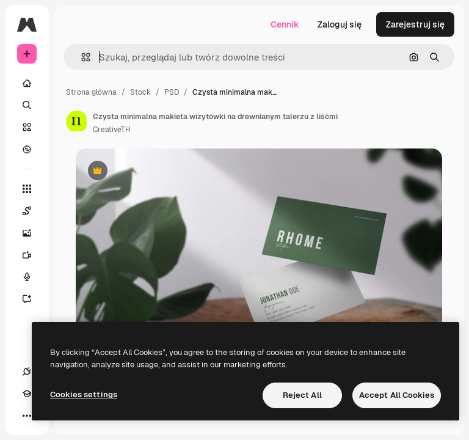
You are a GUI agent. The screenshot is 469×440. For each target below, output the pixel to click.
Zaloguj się (340, 24)
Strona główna (91, 92)
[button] (81, 57)
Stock (140, 92)
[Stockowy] (27, 127)
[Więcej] (27, 415)
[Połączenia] (27, 371)
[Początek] (27, 83)
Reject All (302, 395)
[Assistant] (33, 299)
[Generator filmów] (33, 255)
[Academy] (27, 393)
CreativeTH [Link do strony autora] (112, 129)
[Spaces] (33, 211)
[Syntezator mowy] (33, 277)
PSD (171, 92)
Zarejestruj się (415, 24)
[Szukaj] (27, 105)
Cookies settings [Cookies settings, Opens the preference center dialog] (83, 394)
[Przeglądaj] (27, 149)
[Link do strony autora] (77, 122)
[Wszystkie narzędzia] (27, 189)
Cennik (285, 24)
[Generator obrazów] (33, 233)
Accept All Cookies (396, 395)
